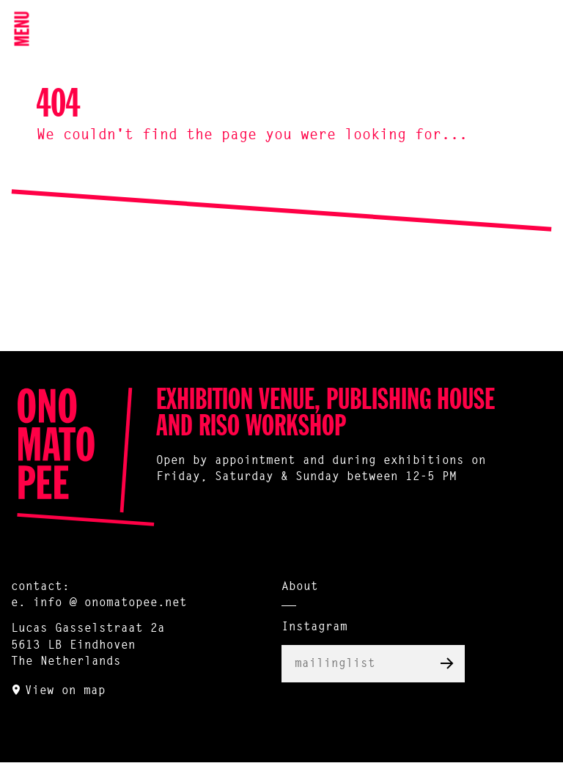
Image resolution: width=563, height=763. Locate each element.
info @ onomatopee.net (110, 603)
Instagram (314, 627)
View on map (65, 691)
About (300, 587)
